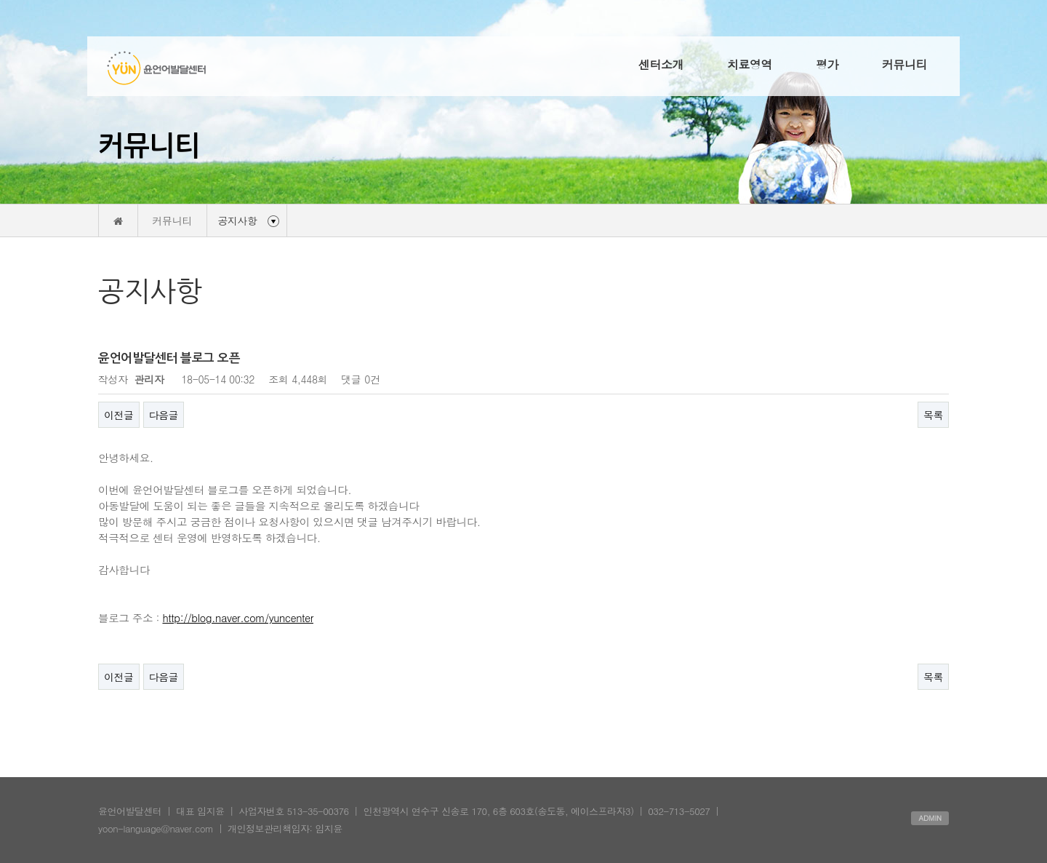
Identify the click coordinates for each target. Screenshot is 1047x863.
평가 (827, 64)
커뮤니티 (904, 64)
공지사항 (237, 220)
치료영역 (749, 64)
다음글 (164, 414)
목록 (933, 414)
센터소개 (660, 64)
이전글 (119, 414)
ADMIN (930, 818)
